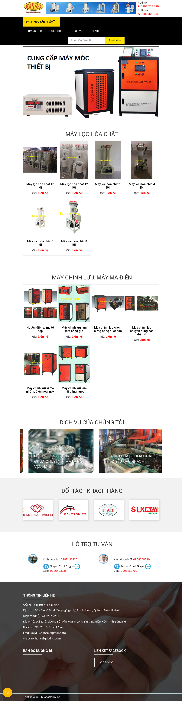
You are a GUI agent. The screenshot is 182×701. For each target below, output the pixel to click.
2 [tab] (91, 114)
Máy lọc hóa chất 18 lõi (40, 186)
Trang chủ (35, 31)
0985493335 (69, 559)
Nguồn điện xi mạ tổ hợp (40, 329)
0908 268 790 (148, 6)
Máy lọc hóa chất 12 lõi (74, 186)
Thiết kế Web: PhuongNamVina (41, 697)
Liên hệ (96, 31)
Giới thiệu (57, 31)
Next (159, 451)
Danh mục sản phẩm (40, 21)
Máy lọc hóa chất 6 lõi (40, 243)
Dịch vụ (78, 31)
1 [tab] (86, 114)
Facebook (107, 662)
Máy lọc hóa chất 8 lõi (74, 243)
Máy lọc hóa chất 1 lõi (108, 186)
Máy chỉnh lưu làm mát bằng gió (74, 329)
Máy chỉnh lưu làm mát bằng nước (74, 390)
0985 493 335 (148, 14)
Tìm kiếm (115, 40)
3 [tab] (96, 114)
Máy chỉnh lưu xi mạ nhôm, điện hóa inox (40, 390)
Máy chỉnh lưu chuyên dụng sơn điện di (142, 331)
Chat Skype (66, 566)
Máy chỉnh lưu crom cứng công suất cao (108, 329)
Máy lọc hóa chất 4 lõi (142, 186)
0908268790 (141, 559)
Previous (23, 451)
